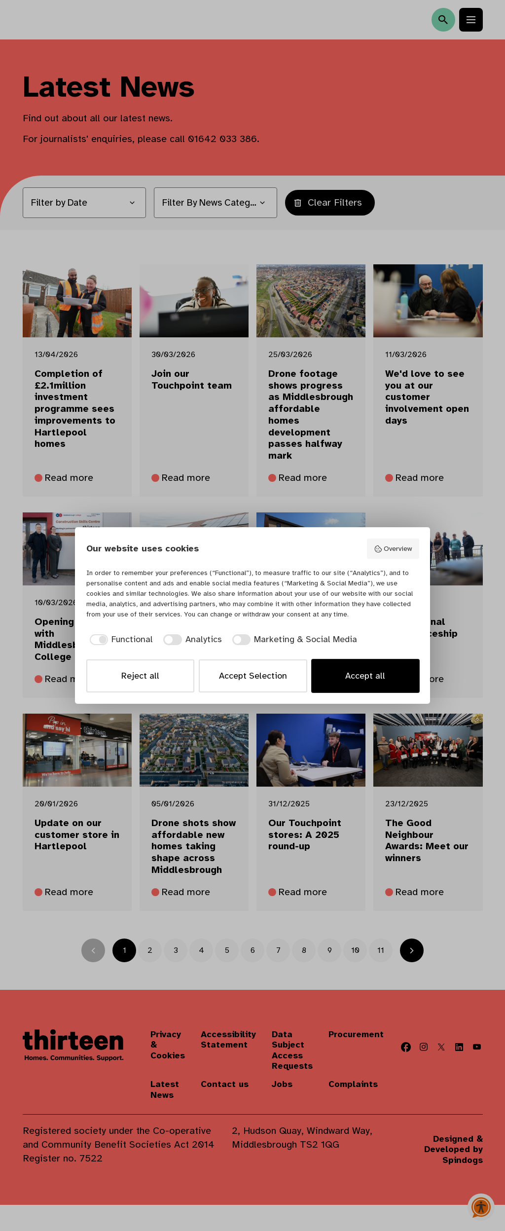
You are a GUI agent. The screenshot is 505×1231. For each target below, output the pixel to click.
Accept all (365, 675)
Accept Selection (253, 675)
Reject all (140, 675)
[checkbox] (119, 639)
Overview (393, 548)
